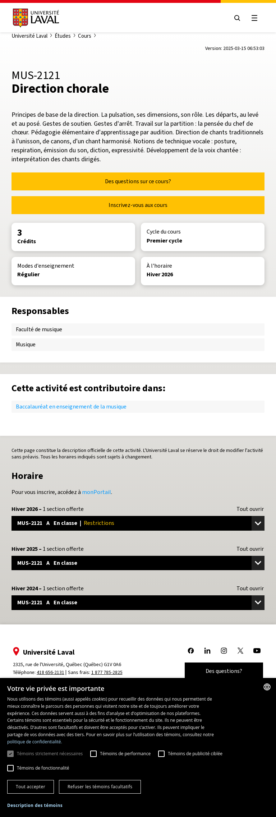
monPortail (96, 492)
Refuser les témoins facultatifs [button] (100, 787)
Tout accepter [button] (30, 787)
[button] (35, 806)
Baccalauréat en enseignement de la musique (71, 406)
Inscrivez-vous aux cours (138, 205)
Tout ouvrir (250, 509)
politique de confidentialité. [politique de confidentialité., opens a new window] (34, 742)
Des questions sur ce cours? (138, 181)
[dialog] (138, 747)
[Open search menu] (237, 18)
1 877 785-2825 (107, 672)
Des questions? (224, 671)
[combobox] (267, 687)
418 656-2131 (50, 672)
